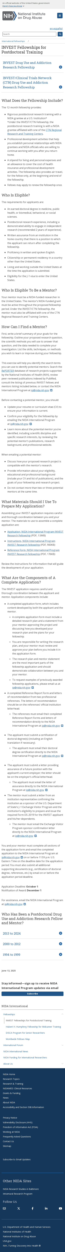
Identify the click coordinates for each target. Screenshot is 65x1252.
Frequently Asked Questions (17, 1136)
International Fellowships (13, 41)
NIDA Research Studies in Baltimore (21, 1189)
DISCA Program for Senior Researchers (25, 1032)
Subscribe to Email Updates (17, 1159)
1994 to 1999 (11, 955)
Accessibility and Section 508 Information (23, 1107)
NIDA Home (9, 1074)
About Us (8, 1063)
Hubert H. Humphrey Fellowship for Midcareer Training (33, 1026)
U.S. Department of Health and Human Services (26, 1226)
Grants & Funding (11, 1093)
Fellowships (9, 1014)
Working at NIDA (11, 1131)
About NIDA (9, 1102)
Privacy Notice (10, 1117)
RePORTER (8, 370)
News (6, 1097)
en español (56, 28)
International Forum (13, 1045)
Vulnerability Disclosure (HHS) (17, 1122)
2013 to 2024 (12, 933)
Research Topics (11, 1079)
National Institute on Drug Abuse (19, 1236)
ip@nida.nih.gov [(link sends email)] (41, 390)
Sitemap (7, 1146)
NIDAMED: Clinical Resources (17, 1088)
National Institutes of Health (17, 1231)
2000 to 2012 (11, 944)
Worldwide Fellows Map (18, 1039)
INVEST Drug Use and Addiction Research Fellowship (27, 65)
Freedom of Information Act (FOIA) (20, 1127)
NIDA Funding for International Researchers (25, 1057)
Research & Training (13, 1083)
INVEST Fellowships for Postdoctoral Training (29, 1020)
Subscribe (32, 993)
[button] (60, 15)
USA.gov (7, 1241)
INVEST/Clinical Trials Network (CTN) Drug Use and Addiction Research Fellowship (27, 82)
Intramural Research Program (17, 1193)
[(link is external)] (18, 1208)
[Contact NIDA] (4, 1208)
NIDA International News (15, 1051)
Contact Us (8, 1141)
